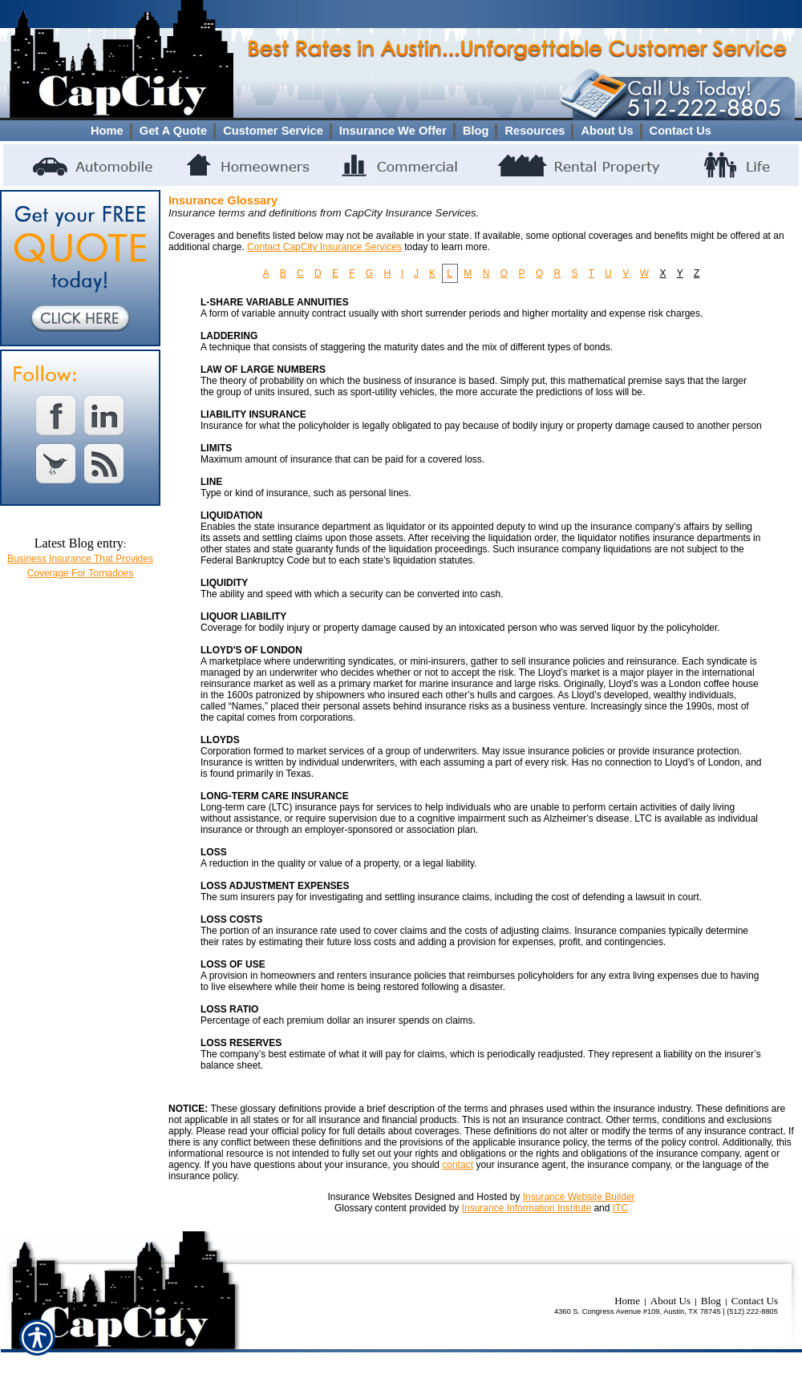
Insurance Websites (369, 1196)
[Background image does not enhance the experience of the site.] (401, 130)
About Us (670, 1301)
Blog (711, 1301)
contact (457, 1164)
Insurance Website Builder (579, 1196)
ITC (620, 1208)
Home (627, 1301)
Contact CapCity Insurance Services (324, 247)
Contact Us (754, 1301)
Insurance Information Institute (526, 1208)
